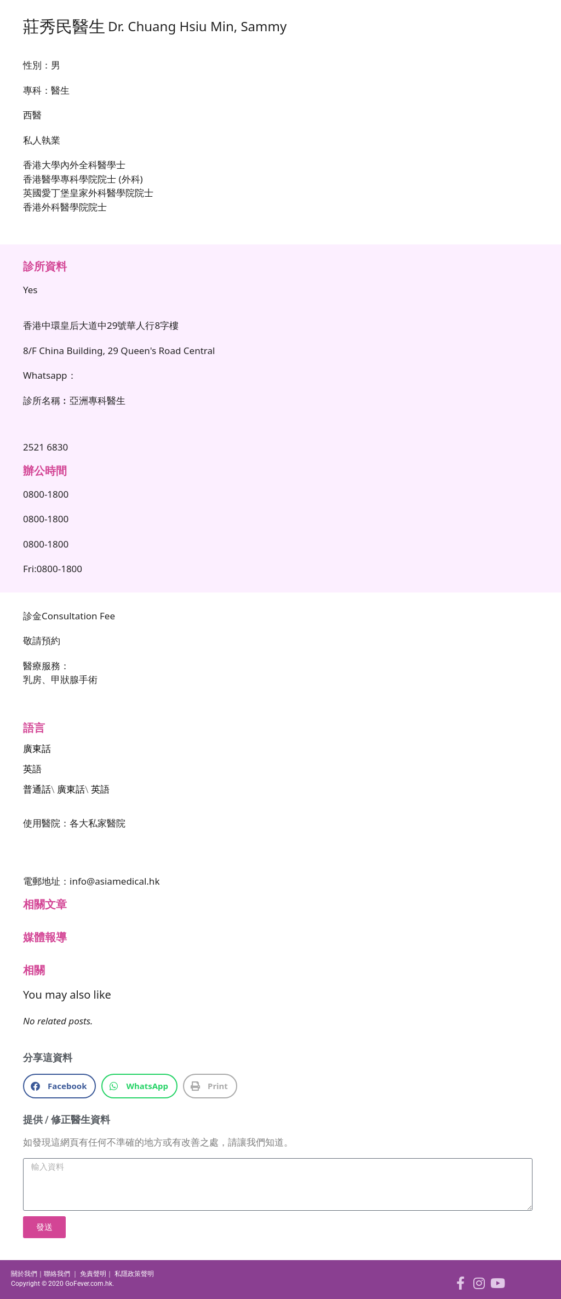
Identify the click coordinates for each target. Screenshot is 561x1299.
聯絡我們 (57, 1274)
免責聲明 (93, 1274)
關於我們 (24, 1274)
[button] (59, 1086)
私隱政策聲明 (134, 1274)
